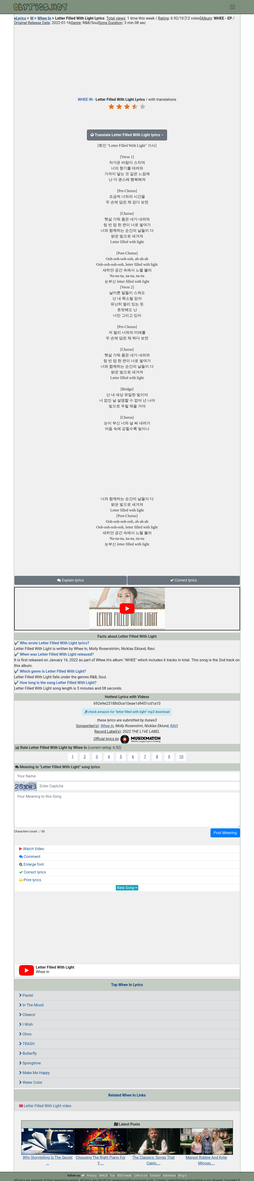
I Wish (26, 1024)
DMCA (103, 1175)
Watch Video (31, 849)
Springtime (30, 1063)
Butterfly (28, 1053)
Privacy (92, 1175)
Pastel (26, 995)
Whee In (44, 18)
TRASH (26, 1044)
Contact (155, 1175)
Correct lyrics (183, 580)
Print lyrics (30, 880)
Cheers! (27, 1014)
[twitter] (83, 1175)
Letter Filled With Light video (45, 1106)
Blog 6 (182, 1175)
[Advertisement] (127, 60)
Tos (112, 1175)
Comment (29, 856)
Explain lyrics (70, 580)
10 (181, 757)
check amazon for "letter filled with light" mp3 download (127, 712)
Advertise (169, 1175)
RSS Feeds (124, 1175)
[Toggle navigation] (232, 7)
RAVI (174, 726)
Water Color (31, 1082)
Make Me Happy (34, 1073)
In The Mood (31, 1005)
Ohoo (25, 1034)
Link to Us (140, 1175)
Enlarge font (31, 864)
